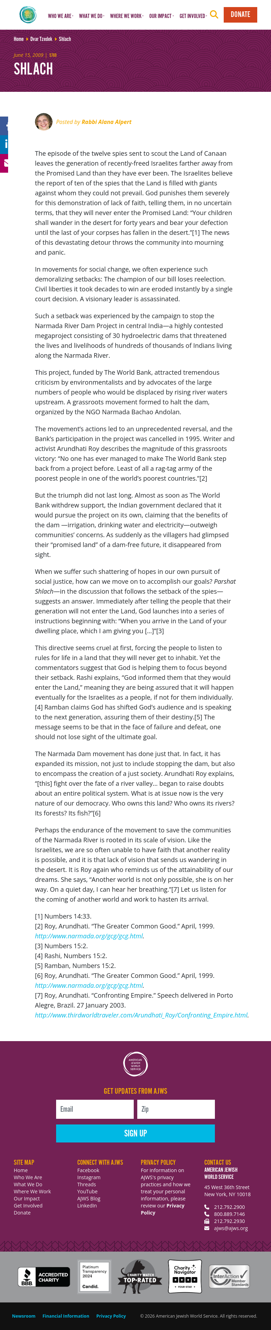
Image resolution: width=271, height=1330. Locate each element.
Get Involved (28, 1205)
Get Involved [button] (192, 16)
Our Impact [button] (160, 16)
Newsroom (24, 1316)
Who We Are (28, 1177)
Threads (86, 1184)
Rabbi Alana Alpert (106, 122)
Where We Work (32, 1191)
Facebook (88, 1170)
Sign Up (135, 1134)
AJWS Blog (88, 1198)
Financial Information (66, 1316)
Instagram (89, 1177)
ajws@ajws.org (231, 1228)
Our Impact (27, 1198)
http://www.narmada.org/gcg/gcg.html (89, 936)
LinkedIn (87, 1205)
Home (21, 1170)
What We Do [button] (90, 16)
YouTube (87, 1191)
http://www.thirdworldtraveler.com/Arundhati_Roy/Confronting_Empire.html (141, 1015)
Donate (240, 15)
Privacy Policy (111, 1316)
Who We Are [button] (59, 16)
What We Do (28, 1184)
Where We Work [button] (125, 16)
